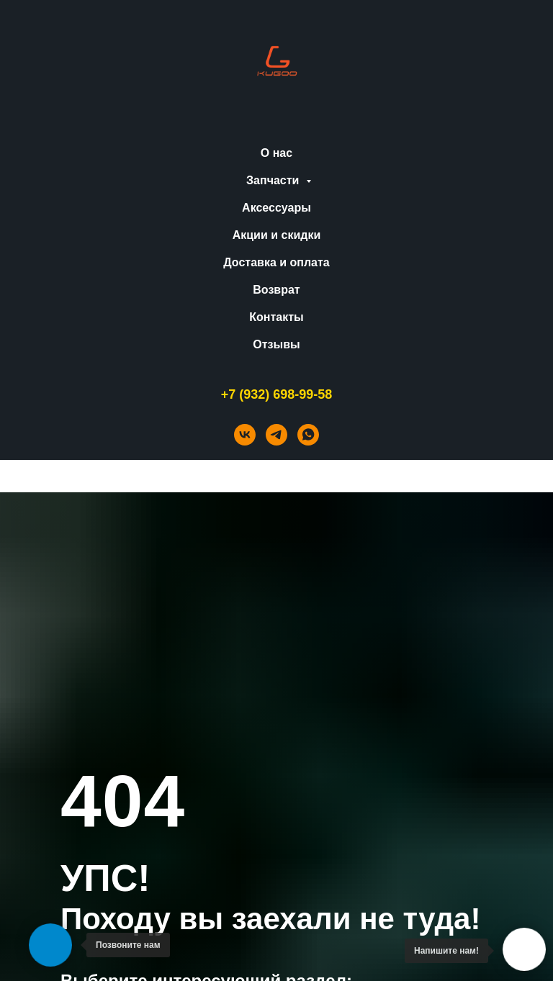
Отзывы (276, 344)
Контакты (276, 317)
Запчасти (274, 180)
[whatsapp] (308, 435)
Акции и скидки (277, 235)
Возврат (276, 290)
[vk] (245, 435)
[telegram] (276, 435)
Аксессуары (276, 208)
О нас (276, 153)
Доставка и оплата (276, 262)
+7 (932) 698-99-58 (277, 394)
